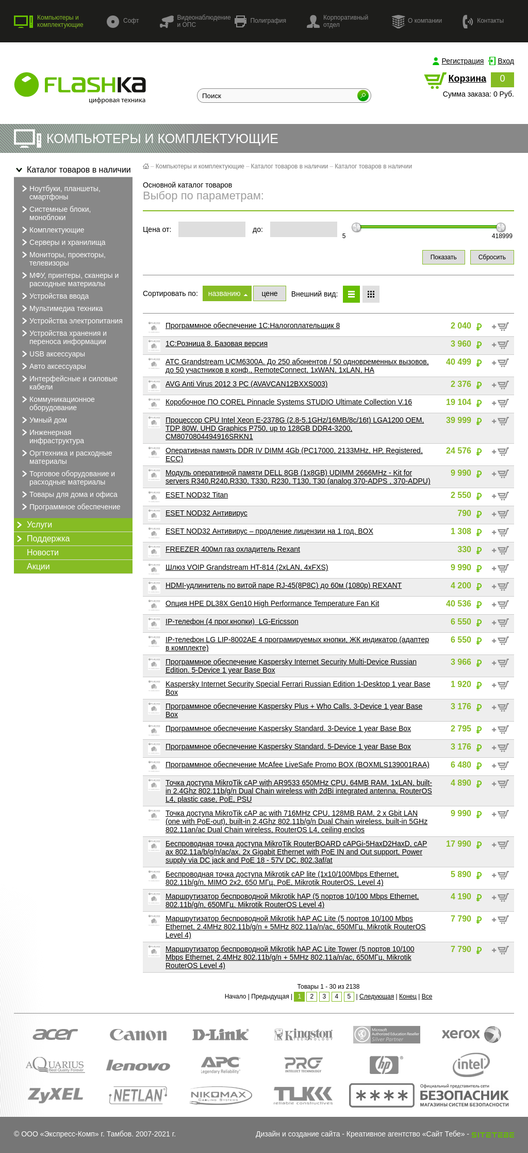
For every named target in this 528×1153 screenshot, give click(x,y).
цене (269, 293)
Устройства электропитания (71, 321)
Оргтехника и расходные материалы (65, 456)
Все (427, 996)
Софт (123, 21)
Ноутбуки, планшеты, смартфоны (60, 192)
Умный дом (43, 420)
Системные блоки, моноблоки (55, 213)
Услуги (33, 525)
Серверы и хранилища (62, 242)
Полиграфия (260, 21)
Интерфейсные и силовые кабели (68, 382)
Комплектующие (52, 230)
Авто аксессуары (52, 366)
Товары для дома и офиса (68, 494)
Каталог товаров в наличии (72, 170)
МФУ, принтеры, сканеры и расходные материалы (69, 279)
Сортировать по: (170, 293)
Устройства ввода (54, 296)
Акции (38, 566)
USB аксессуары (52, 354)
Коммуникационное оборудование (57, 403)
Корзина (467, 78)
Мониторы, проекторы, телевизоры (62, 258)
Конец (408, 996)
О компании (416, 21)
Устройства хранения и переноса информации (63, 337)
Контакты (483, 20)
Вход (506, 61)
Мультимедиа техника (61, 308)
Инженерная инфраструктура (51, 436)
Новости (43, 552)
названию (224, 293)
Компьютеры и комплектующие (49, 21)
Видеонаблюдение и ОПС (194, 21)
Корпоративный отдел (337, 21)
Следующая (376, 996)
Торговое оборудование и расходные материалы (67, 477)
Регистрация (463, 61)
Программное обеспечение (70, 507)
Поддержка (42, 539)
